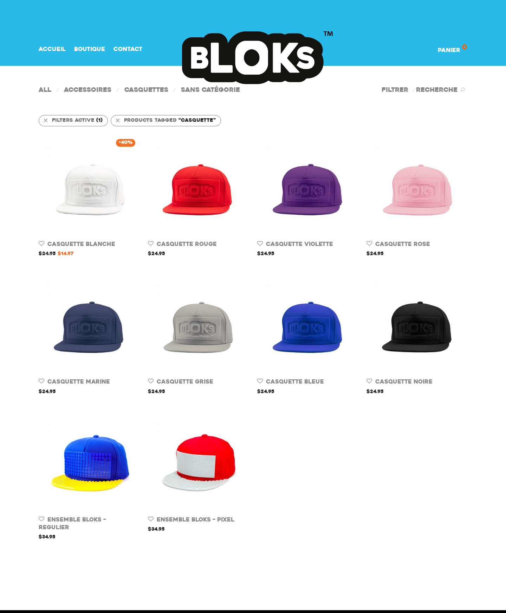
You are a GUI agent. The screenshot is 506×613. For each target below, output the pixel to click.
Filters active (73, 120)
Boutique (89, 49)
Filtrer (395, 90)
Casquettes (146, 90)
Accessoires (87, 90)
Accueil (52, 49)
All (45, 90)
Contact (127, 49)
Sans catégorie (210, 90)
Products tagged (165, 120)
